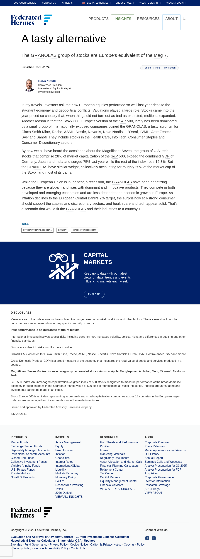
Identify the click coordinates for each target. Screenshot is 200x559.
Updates (89, 540)
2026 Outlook (63, 492)
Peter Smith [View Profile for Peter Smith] (47, 81)
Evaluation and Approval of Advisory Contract (42, 536)
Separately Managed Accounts (30, 450)
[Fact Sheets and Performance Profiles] (122, 444)
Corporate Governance (159, 477)
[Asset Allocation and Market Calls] (122, 462)
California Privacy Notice (105, 544)
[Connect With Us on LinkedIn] (148, 537)
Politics (59, 481)
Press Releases (155, 446)
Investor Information (157, 481)
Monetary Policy (65, 477)
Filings (152, 489)
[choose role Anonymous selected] (125, 3)
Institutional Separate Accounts (30, 454)
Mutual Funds (19, 442)
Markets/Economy (66, 473)
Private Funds (23, 470)
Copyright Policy (134, 544)
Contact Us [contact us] (49, 3)
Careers (67, 3)
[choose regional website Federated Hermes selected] (96, 3)
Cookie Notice (79, 544)
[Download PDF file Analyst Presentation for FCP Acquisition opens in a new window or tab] (167, 471)
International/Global (67, 465)
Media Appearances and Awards (165, 450)
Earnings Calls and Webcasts (163, 461)
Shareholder (70, 541)
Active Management (68, 442)
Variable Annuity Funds (25, 465)
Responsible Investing (69, 485)
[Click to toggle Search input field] (185, 18)
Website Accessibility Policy (51, 548)
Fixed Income (63, 450)
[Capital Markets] (122, 477)
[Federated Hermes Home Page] (31, 20)
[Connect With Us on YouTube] (154, 537)
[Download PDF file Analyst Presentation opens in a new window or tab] (167, 466)
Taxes (59, 488)
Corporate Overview (157, 442)
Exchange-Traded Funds (26, 446)
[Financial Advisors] (122, 485)
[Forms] (122, 450)
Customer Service (25, 3)
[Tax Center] (122, 473)
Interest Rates (64, 461)
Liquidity (60, 469)
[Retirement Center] (122, 470)
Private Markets (21, 473)
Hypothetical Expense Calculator (33, 540)
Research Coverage (157, 485)
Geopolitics (62, 457)
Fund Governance (36, 544)
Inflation (60, 454)
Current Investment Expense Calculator (102, 536)
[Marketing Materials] (122, 454)
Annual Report (154, 457)
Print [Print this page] (156, 67)
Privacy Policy (59, 544)
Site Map (16, 544)
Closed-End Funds (23, 457)
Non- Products (23, 477)
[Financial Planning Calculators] (122, 466)
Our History (152, 454)
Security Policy (21, 548)
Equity (59, 446)
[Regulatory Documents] (122, 458)
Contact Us (78, 548)
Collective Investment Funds (29, 461)
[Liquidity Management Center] (122, 481)
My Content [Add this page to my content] (169, 67)
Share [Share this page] (147, 67)
